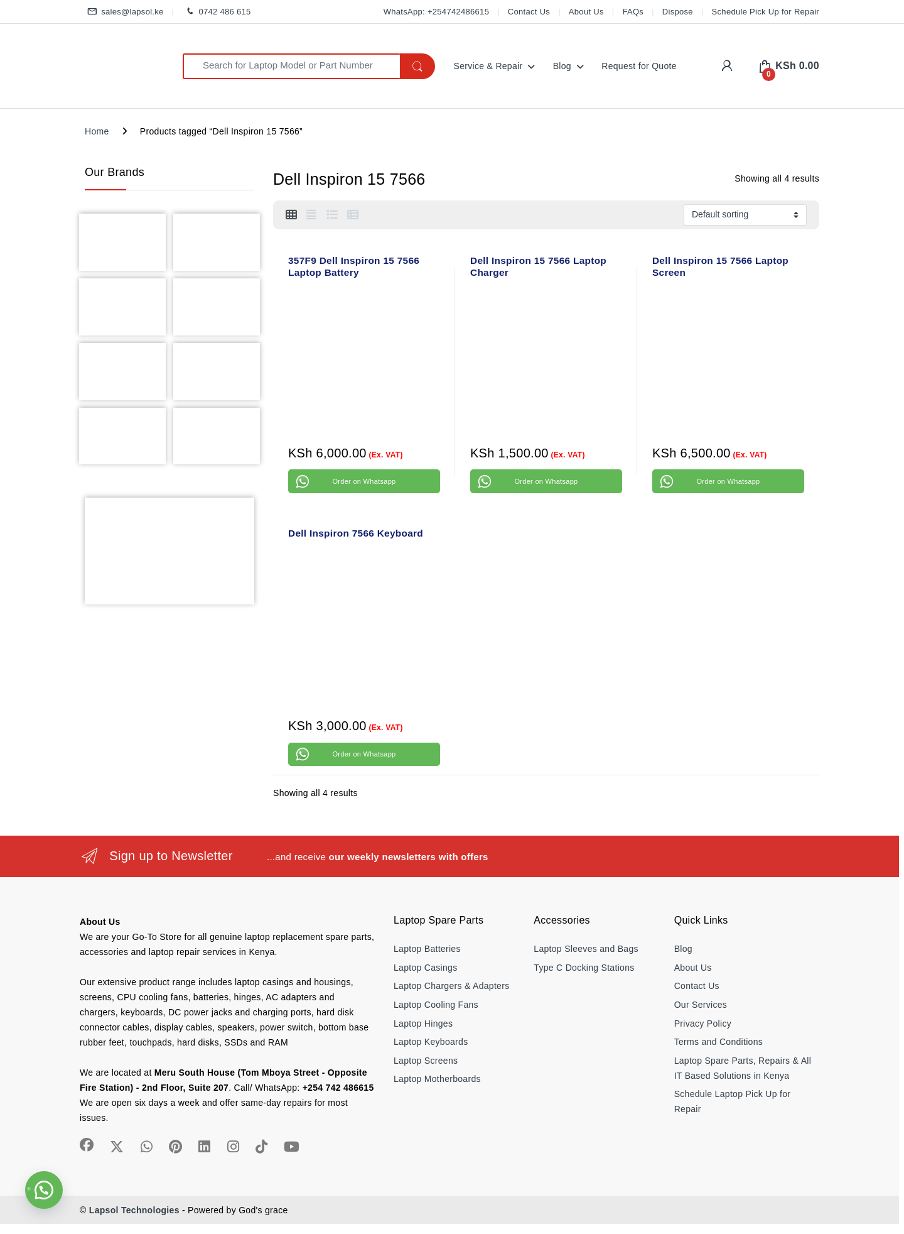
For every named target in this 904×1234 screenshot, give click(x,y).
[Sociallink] (87, 1145)
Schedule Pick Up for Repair (765, 11)
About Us (586, 11)
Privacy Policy (702, 1023)
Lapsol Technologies (134, 1210)
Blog (562, 66)
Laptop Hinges (423, 1023)
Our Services (701, 1005)
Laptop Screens (426, 1061)
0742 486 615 (216, 12)
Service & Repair (488, 66)
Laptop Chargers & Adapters (451, 986)
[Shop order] (745, 215)
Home (97, 131)
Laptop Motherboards (437, 1079)
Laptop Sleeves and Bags (586, 949)
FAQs (632, 11)
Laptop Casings (426, 968)
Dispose (677, 11)
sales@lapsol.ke (124, 12)
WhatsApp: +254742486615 (436, 11)
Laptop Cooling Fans (436, 1005)
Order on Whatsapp (364, 481)
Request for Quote (639, 66)
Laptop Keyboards (431, 1042)
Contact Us (529, 11)
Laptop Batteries (427, 949)
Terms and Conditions (718, 1042)
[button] (44, 1190)
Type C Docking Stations (584, 968)
